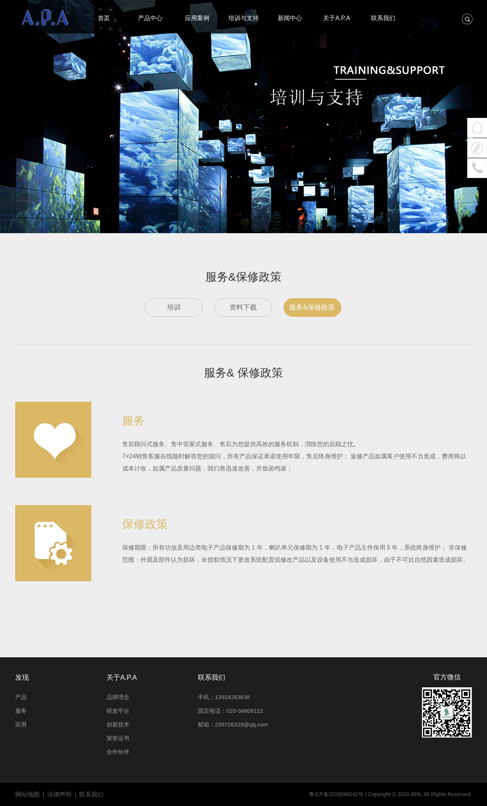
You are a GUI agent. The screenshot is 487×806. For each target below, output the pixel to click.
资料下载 (243, 307)
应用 (21, 724)
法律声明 (59, 794)
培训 (174, 307)
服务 (21, 710)
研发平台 (118, 710)
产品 (21, 697)
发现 (22, 677)
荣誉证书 (118, 738)
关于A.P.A (122, 677)
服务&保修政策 (312, 307)
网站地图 (27, 794)
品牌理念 (118, 697)
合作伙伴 (118, 752)
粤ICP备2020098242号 (336, 794)
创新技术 (118, 724)
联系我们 (211, 677)
